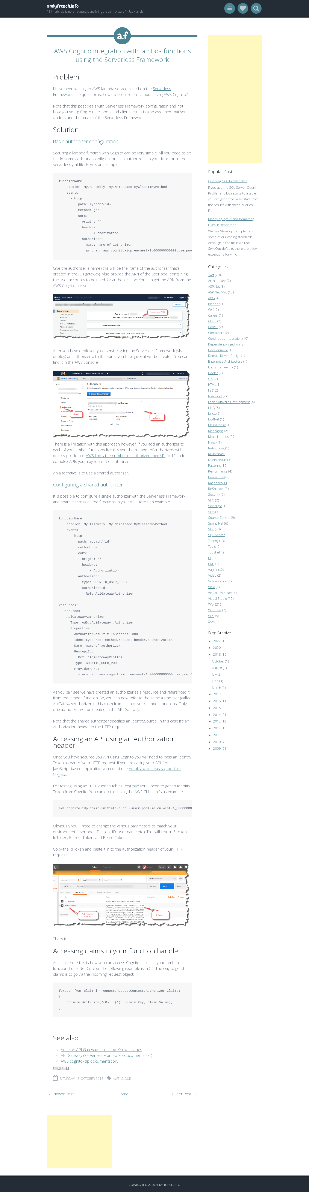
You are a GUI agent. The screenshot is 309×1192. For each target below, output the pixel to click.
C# (210, 309)
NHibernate (216, 454)
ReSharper (216, 488)
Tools (212, 546)
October (218, 661)
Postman (131, 784)
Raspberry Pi (217, 483)
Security (214, 494)
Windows (214, 610)
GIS (210, 379)
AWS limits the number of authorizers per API (125, 454)
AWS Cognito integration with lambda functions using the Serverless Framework (122, 54)
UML (211, 564)
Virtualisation (217, 581)
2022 (217, 641)
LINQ (211, 407)
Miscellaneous (218, 436)
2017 (217, 694)
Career (213, 315)
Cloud (126, 1077)
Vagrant (213, 569)
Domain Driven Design (224, 355)
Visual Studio (217, 598)
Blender (214, 304)
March (216, 687)
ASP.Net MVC (217, 292)
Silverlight (215, 506)
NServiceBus (217, 460)
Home (123, 1092)
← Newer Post (61, 1092)
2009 (217, 748)
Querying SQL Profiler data (227, 181)
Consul (213, 327)
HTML (212, 384)
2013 (217, 721)
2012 (217, 728)
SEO (211, 500)
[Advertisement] (79, 1140)
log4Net (213, 419)
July (214, 674)
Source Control (219, 517)
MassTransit (217, 425)
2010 (217, 742)
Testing (213, 540)
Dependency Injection (224, 344)
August (217, 668)
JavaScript (215, 396)
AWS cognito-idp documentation (89, 1059)
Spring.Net (215, 523)
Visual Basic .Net (220, 593)
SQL (211, 529)
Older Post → (184, 1092)
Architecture (217, 280)
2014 (217, 714)
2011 (217, 735)
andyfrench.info (63, 6)
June (215, 681)
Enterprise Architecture (225, 361)
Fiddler (213, 373)
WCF (211, 604)
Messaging (215, 431)
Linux (212, 413)
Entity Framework (220, 367)
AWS (116, 1077)
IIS (209, 390)
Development (218, 350)
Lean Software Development (229, 402)
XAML (212, 621)
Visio (211, 587)
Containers (216, 333)
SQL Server (216, 535)
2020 (217, 647)
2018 (217, 654)
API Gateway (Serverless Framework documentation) (106, 1054)
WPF (211, 616)
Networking (216, 448)
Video (212, 575)
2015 (217, 708)
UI (209, 558)
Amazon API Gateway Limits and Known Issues (101, 1048)
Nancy (212, 442)
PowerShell (216, 477)
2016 (217, 701)
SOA (211, 512)
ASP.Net (214, 286)
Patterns (214, 465)
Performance (217, 471)
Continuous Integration (225, 338)
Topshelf (214, 552)
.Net (211, 275)
